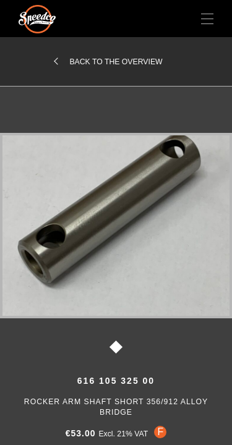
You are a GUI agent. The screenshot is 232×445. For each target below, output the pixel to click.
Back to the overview (115, 61)
